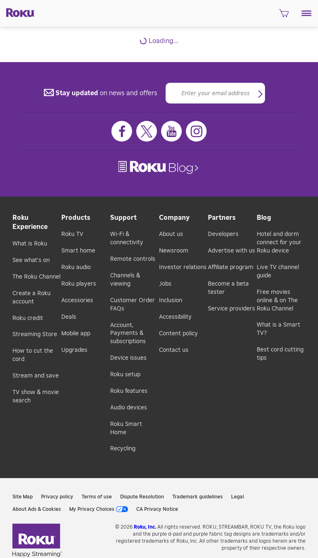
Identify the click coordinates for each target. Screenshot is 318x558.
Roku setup (125, 375)
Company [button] (174, 217)
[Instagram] (196, 131)
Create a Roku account (31, 298)
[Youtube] (171, 131)
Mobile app (75, 334)
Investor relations (183, 267)
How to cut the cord (32, 355)
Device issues (128, 358)
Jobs (165, 284)
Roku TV (72, 234)
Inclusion (170, 300)
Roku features (128, 391)
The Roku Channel (36, 277)
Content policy (178, 334)
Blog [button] (264, 217)
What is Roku (29, 244)
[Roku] (17, 12)
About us (171, 234)
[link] (159, 167)
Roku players (78, 284)
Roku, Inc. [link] (145, 526)
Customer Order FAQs (132, 305)
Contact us (173, 350)
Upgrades (74, 350)
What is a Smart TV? (278, 329)
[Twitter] (146, 131)
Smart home (78, 251)
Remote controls (132, 259)
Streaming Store (34, 334)
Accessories (77, 300)
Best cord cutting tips (280, 354)
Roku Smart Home (126, 428)
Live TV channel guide (278, 272)
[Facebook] (121, 131)
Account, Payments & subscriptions (128, 333)
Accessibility (175, 317)
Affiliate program (230, 267)
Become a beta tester (228, 288)
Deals (68, 317)
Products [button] (75, 217)
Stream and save (35, 376)
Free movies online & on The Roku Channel (277, 300)
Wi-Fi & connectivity (126, 238)
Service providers (231, 309)
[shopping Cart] (283, 15)
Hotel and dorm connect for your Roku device (279, 242)
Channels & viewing (125, 280)
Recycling (122, 449)
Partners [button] (222, 217)
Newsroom (173, 251)
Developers (223, 234)
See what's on (31, 260)
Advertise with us (231, 251)
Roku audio (76, 267)
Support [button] (123, 217)
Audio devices (128, 408)
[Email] (215, 93)
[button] (306, 13)
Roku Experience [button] (30, 222)
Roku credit (27, 318)
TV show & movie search (35, 397)
